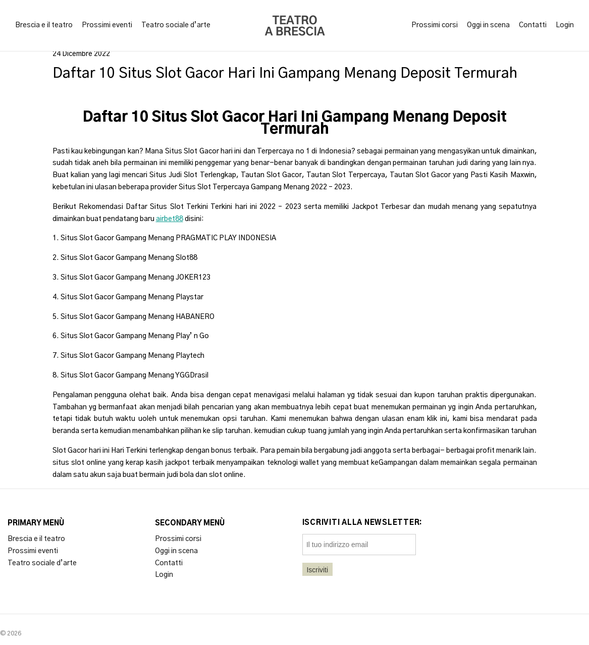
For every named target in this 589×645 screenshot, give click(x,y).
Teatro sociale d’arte (175, 25)
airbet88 (169, 219)
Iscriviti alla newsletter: (362, 522)
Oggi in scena (488, 25)
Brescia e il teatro (44, 25)
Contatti (533, 25)
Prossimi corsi (434, 25)
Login (565, 25)
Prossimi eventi (107, 25)
